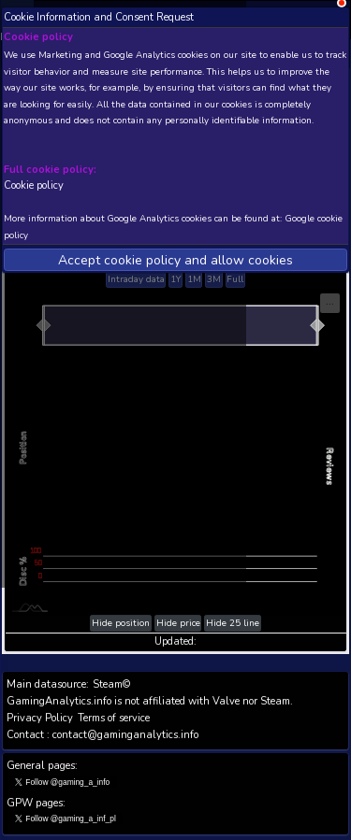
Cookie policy (34, 185)
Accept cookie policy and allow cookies (175, 260)
